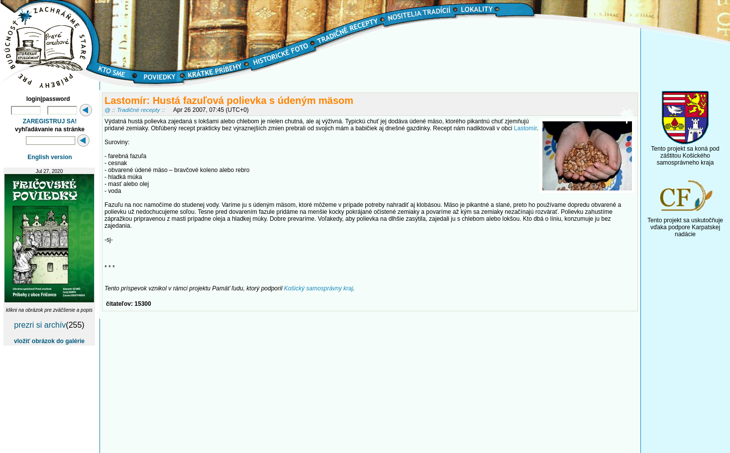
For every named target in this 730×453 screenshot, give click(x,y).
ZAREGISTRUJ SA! (50, 121)
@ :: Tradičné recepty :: (134, 109)
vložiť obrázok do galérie (49, 341)
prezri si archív (40, 325)
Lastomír (525, 128)
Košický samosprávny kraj (318, 288)
